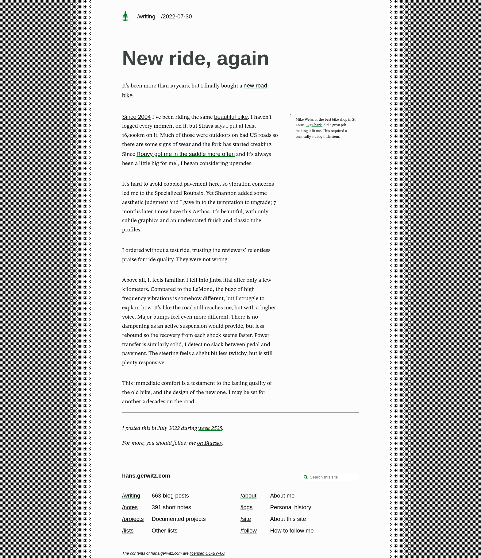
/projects (133, 519)
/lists (127, 530)
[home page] (125, 17)
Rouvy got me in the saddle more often (186, 154)
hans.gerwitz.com (146, 475)
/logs (246, 507)
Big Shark (314, 125)
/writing (146, 16)
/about (248, 495)
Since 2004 (136, 117)
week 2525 (210, 428)
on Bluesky (209, 443)
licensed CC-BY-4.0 (207, 553)
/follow (248, 530)
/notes (130, 507)
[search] (306, 478)
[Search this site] (330, 477)
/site (245, 519)
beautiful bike (231, 117)
